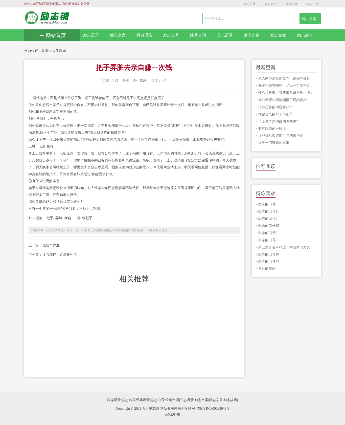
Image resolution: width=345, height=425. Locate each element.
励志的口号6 (267, 233)
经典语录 (292, 4)
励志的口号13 (268, 261)
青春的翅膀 (267, 268)
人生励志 (59, 51)
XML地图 (172, 414)
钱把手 (87, 218)
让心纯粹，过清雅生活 (59, 254)
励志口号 (313, 4)
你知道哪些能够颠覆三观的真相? (283, 100)
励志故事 (305, 35)
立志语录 (225, 35)
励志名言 (270, 4)
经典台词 (198, 35)
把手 (49, 218)
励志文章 (278, 35)
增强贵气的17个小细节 (275, 114)
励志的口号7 (267, 240)
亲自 (67, 218)
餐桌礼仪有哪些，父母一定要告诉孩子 (287, 85)
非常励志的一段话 (272, 128)
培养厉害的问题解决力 (275, 107)
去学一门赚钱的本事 (273, 143)
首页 (45, 51)
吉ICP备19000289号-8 (213, 408)
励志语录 (249, 4)
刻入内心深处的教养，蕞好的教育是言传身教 (287, 78)
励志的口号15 (268, 226)
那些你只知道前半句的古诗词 (280, 135)
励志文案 (251, 35)
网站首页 (52, 35)
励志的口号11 (268, 211)
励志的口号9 (267, 204)
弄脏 (58, 218)
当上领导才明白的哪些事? (278, 121)
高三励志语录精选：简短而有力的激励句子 (287, 247)
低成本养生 (51, 245)
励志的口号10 (268, 254)
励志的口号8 (267, 218)
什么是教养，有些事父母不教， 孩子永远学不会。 (287, 93)
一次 (76, 218)
